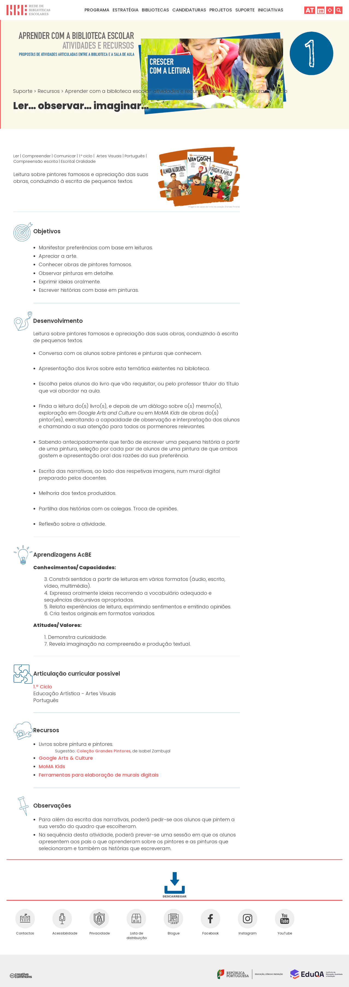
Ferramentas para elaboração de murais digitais (99, 774)
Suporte (23, 91)
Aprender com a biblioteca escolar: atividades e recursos (136, 91)
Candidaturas (189, 10)
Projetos (220, 10)
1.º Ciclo (278, 91)
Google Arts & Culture (66, 758)
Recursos (49, 91)
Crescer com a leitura (238, 91)
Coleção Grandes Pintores (104, 751)
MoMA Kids (52, 766)
